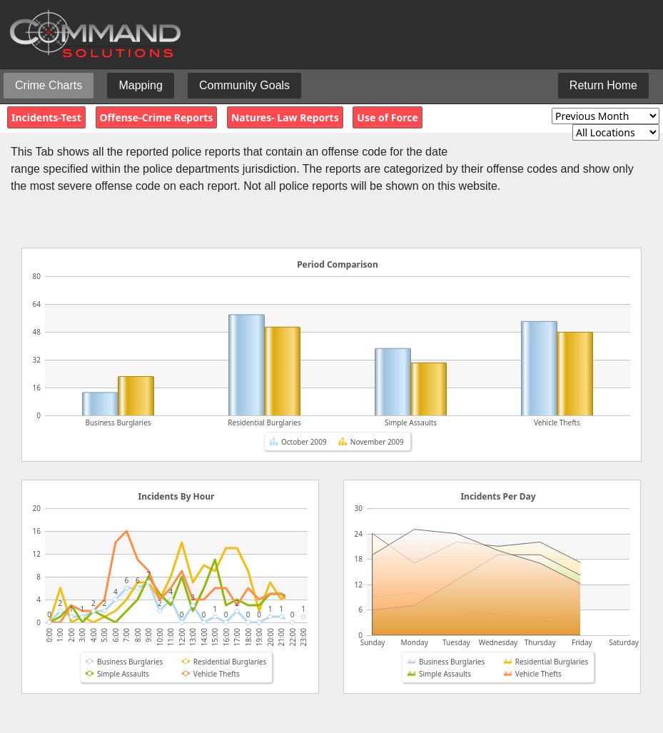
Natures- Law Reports (285, 117)
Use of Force (387, 117)
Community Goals (244, 85)
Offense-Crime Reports (156, 117)
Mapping (140, 85)
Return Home (603, 85)
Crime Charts (48, 85)
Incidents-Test (46, 117)
